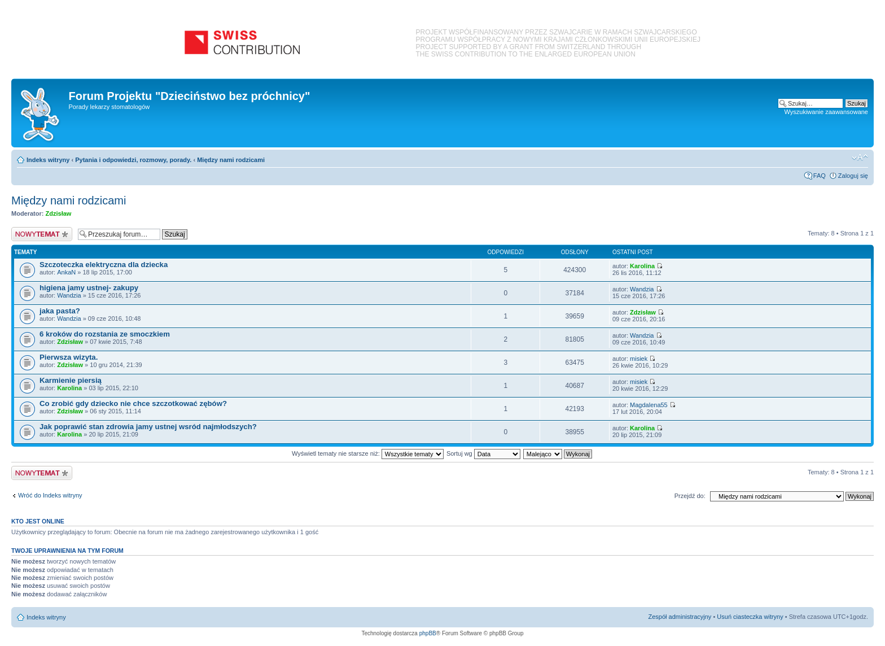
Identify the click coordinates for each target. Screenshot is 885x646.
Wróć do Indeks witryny (50, 495)
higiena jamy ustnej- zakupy (89, 287)
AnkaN (66, 272)
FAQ (819, 175)
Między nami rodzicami (231, 159)
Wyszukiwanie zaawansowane (826, 111)
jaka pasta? (60, 311)
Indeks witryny (48, 159)
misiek (638, 358)
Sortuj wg (483, 453)
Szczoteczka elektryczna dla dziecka (104, 264)
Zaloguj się (853, 175)
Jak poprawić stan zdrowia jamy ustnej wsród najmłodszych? (148, 426)
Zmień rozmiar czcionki (860, 157)
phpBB (427, 633)
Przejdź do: (690, 495)
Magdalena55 (649, 404)
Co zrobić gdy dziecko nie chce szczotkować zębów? (133, 403)
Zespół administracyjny (680, 616)
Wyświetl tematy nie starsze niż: (368, 453)
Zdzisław (59, 213)
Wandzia (69, 295)
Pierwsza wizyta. (69, 357)
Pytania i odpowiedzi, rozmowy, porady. (133, 159)
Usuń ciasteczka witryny (750, 616)
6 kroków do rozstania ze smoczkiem (105, 334)
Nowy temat (41, 234)
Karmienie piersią (71, 380)
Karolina (642, 266)
